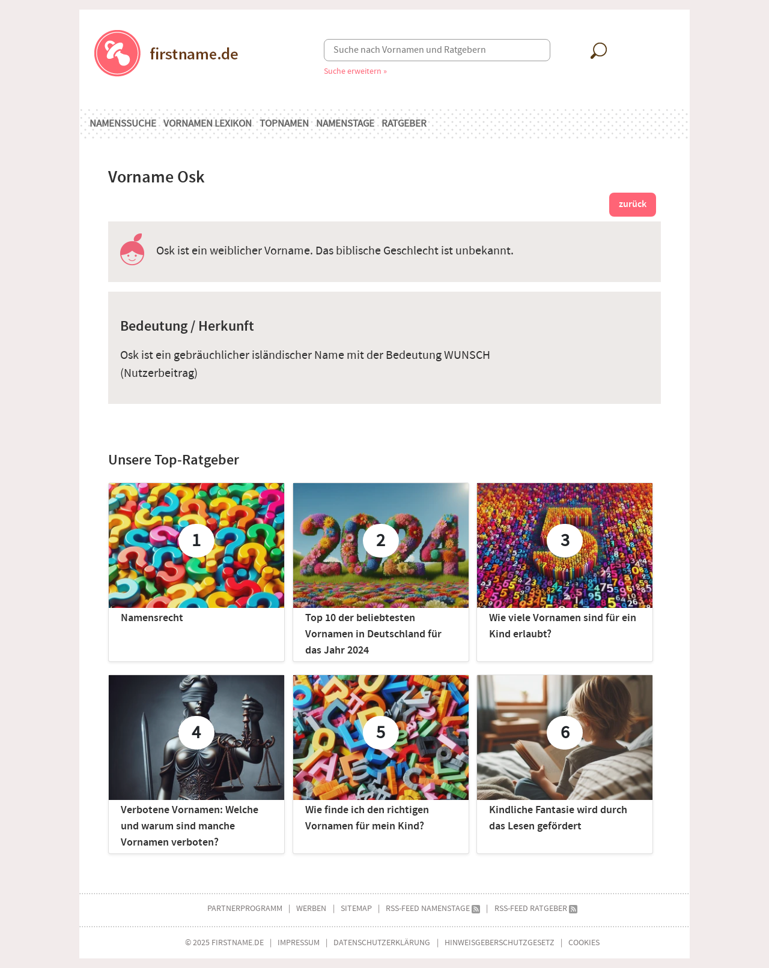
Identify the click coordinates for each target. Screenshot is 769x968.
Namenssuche (123, 123)
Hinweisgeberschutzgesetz (500, 942)
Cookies (584, 942)
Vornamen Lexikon (207, 123)
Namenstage (345, 123)
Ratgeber (404, 123)
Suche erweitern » (355, 71)
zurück (632, 204)
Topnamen (284, 123)
